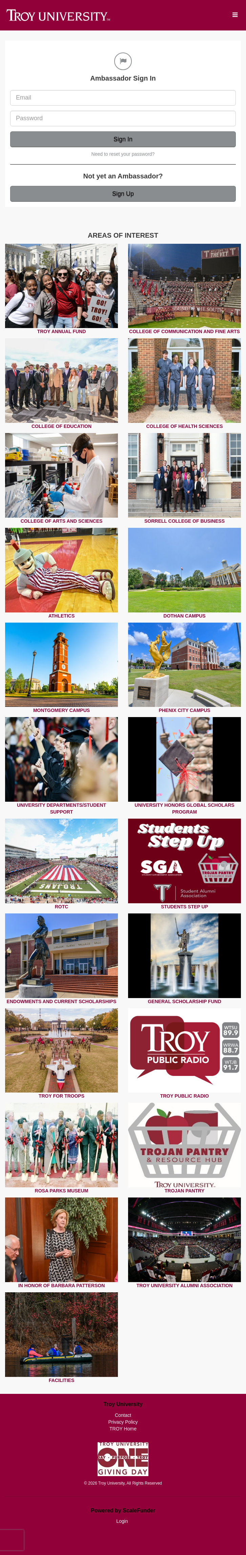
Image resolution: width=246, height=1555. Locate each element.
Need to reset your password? (123, 154)
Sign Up (123, 193)
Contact (123, 1415)
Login (122, 1521)
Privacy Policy (123, 1422)
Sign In (123, 139)
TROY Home (123, 1428)
